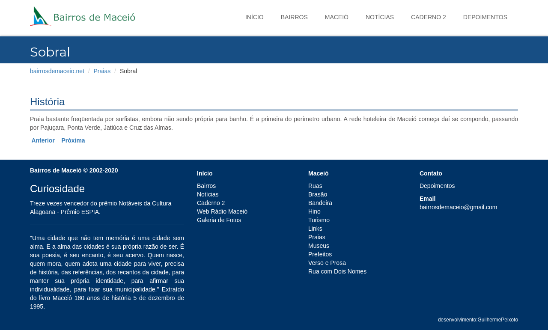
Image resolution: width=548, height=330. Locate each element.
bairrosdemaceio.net (57, 71)
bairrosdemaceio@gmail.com (458, 207)
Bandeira (320, 202)
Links (315, 228)
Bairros (294, 17)
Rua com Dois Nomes (337, 271)
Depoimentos (485, 17)
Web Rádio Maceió (222, 211)
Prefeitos (320, 254)
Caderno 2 (428, 17)
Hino (314, 211)
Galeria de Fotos (219, 220)
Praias (102, 71)
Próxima (73, 140)
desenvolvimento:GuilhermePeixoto (478, 320)
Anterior (42, 140)
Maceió (336, 17)
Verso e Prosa (327, 262)
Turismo (319, 220)
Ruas (315, 185)
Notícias (380, 17)
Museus (318, 245)
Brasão (317, 194)
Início (254, 17)
